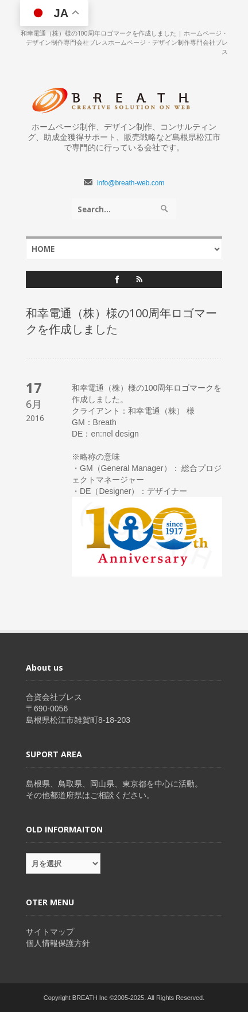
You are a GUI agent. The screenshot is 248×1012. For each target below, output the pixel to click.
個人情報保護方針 (58, 943)
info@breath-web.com (131, 183)
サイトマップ (50, 931)
